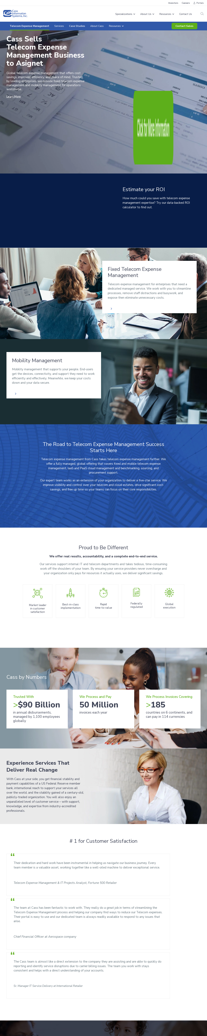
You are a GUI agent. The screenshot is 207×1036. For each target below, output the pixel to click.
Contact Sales (184, 26)
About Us (112, 989)
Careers (186, 3)
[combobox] (37, 951)
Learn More (14, 96)
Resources (186, 957)
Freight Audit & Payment (71, 989)
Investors (173, 3)
